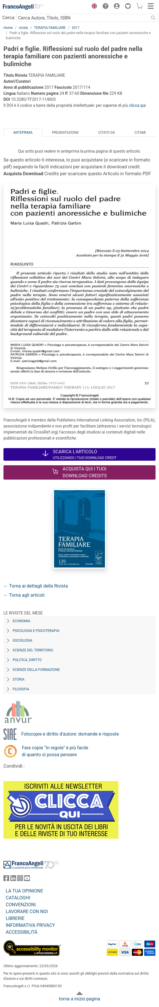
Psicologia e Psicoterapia (36, 631)
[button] (93, 7)
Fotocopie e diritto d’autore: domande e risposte (70, 734)
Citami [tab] (140, 133)
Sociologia (22, 641)
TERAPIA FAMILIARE (50, 28)
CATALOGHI (18, 897)
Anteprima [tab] (22, 133)
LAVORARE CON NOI (27, 911)
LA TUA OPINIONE (24, 891)
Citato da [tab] (106, 133)
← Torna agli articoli (24, 595)
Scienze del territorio (33, 650)
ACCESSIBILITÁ (21, 932)
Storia (18, 679)
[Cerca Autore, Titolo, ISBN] (82, 18)
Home (8, 28)
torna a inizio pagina (79, 999)
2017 (75, 28)
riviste (23, 28)
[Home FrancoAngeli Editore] (23, 7)
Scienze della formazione (36, 670)
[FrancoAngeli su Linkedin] (13, 879)
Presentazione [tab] (65, 133)
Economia (21, 621)
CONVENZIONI (21, 904)
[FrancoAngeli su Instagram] (20, 879)
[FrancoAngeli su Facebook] (6, 879)
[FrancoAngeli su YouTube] (27, 879)
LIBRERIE (15, 918)
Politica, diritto (27, 660)
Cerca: (8, 17)
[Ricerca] (153, 18)
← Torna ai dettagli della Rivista (35, 586)
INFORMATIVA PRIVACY (30, 925)
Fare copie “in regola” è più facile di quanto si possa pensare (55, 751)
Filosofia (21, 689)
